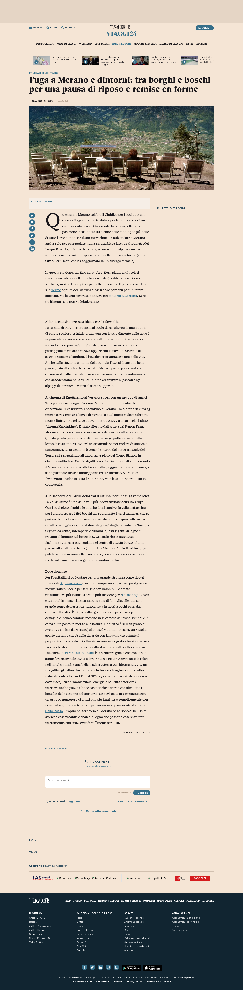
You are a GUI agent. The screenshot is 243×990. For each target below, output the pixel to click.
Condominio (83, 938)
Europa (36, 201)
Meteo (127, 934)
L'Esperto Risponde (134, 917)
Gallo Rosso (54, 711)
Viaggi (122, 33)
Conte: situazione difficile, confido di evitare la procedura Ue (163, 59)
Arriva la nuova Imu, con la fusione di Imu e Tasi (64, 59)
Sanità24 (81, 946)
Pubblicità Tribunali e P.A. (137, 938)
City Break (102, 43)
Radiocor (176, 926)
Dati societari (74, 977)
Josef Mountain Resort (77, 653)
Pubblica (142, 792)
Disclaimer (124, 792)
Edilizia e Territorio (86, 934)
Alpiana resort (71, 583)
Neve (189, 43)
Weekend (85, 43)
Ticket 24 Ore (36, 942)
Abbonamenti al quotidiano (186, 917)
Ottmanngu (131, 595)
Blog (126, 930)
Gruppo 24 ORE (37, 917)
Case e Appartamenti (134, 942)
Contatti (117, 981)
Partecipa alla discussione (98, 766)
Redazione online (82, 981)
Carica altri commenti (98, 810)
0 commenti (97, 761)
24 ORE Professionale (40, 926)
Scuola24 (81, 942)
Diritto (80, 921)
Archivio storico (179, 930)
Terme (56, 290)
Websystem (187, 977)
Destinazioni (45, 43)
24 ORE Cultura (37, 930)
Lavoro (80, 926)
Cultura (179, 900)
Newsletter (129, 926)
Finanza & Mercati (108, 900)
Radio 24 (33, 921)
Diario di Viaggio (171, 43)
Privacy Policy (134, 981)
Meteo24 (201, 43)
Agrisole (81, 950)
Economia (90, 900)
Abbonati (204, 27)
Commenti (149, 900)
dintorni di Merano (123, 296)
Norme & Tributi (131, 900)
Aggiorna (74, 801)
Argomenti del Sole (134, 921)
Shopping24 (35, 934)
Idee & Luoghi (121, 43)
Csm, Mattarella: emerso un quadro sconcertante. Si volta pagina (113, 60)
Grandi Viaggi (66, 43)
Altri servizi (129, 950)
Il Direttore (102, 981)
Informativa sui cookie (159, 981)
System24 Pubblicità (39, 938)
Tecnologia (193, 900)
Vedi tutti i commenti (134, 801)
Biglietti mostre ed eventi (137, 946)
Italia (49, 201)
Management (164, 900)
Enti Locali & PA (85, 930)
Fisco (79, 917)
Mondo (77, 900)
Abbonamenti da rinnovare (185, 921)
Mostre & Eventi (145, 43)
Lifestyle (208, 900)
